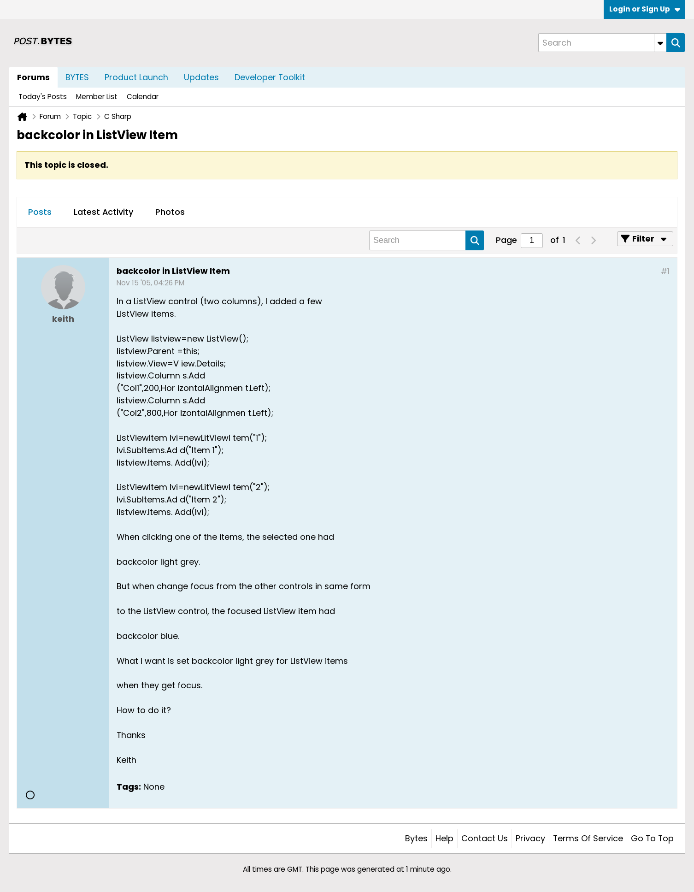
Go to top (652, 838)
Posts (40, 212)
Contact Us (484, 838)
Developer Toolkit (270, 77)
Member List (97, 96)
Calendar (143, 96)
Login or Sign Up (644, 9)
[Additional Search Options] (660, 42)
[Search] (602, 42)
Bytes (416, 838)
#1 (665, 271)
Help (444, 838)
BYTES (77, 77)
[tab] (40, 212)
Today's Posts (42, 96)
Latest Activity (103, 212)
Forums (33, 77)
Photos (170, 212)
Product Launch (136, 77)
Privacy (530, 838)
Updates (201, 77)
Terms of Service (588, 838)
